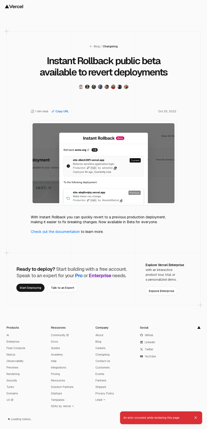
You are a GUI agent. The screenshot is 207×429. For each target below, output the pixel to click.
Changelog (110, 46)
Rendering (13, 374)
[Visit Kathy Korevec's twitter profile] (113, 86)
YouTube (148, 356)
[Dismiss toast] (195, 417)
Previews (12, 367)
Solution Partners (62, 387)
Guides (55, 348)
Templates (57, 400)
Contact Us (102, 361)
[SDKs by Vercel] (63, 406)
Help (54, 361)
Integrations (58, 367)
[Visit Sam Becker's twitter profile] (80, 86)
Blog (94, 46)
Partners (100, 380)
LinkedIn (147, 342)
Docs (54, 341)
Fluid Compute (15, 348)
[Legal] (101, 399)
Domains (12, 393)
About (99, 335)
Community (60, 335)
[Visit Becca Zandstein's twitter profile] (119, 86)
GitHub (146, 335)
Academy (57, 354)
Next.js (10, 354)
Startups (56, 393)
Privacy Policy (104, 393)
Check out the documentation (55, 231)
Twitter (146, 349)
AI (7, 335)
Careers (100, 348)
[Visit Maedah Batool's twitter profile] (126, 86)
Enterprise (12, 341)
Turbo (10, 387)
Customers (102, 367)
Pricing (55, 374)
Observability (15, 361)
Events (99, 374)
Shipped (100, 387)
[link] (30, 288)
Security (11, 380)
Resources (58, 380)
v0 (10, 400)
